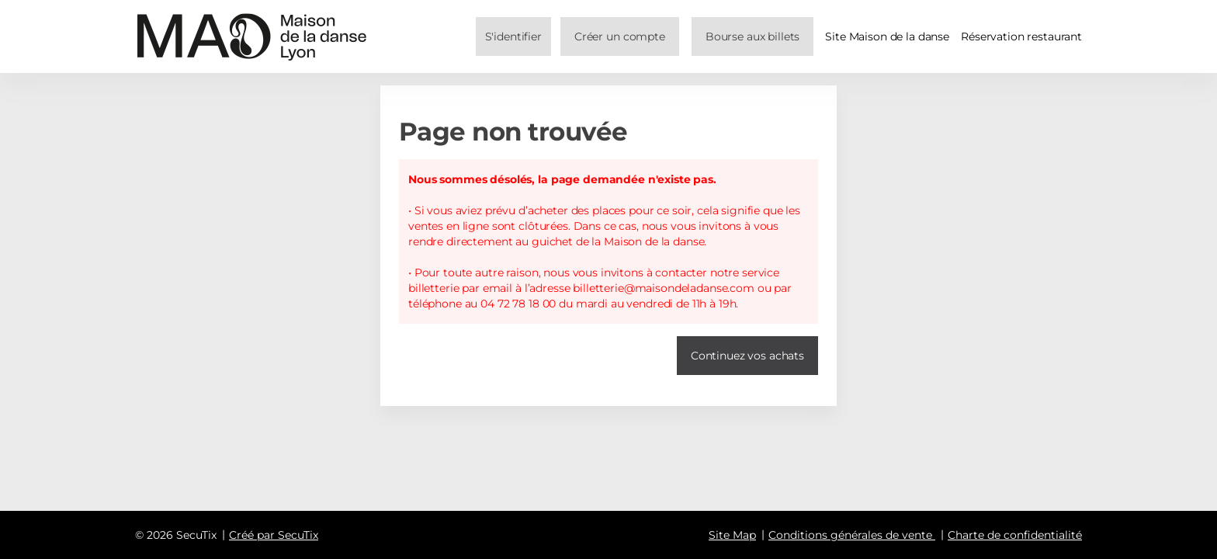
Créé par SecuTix (273, 535)
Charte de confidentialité (1015, 535)
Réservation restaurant (1021, 36)
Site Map (732, 535)
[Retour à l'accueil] (252, 36)
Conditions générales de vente (850, 535)
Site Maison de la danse (887, 36)
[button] (752, 36)
